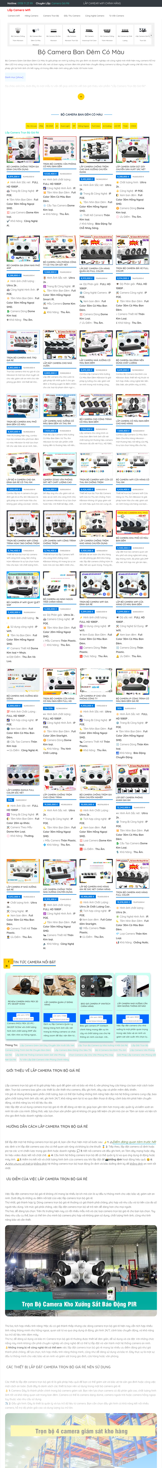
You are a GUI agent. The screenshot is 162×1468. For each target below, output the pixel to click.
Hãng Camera (31, 15)
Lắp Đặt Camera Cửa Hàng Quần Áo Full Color (95, 270)
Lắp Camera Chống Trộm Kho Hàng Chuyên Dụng (94, 542)
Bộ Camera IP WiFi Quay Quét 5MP (23, 604)
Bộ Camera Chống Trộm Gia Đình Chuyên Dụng (23, 168)
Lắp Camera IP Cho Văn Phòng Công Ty (93, 697)
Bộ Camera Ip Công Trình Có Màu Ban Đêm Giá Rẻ (132, 700)
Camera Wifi (14, 15)
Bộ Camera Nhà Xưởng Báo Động (22, 697)
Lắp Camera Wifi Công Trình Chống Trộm (59, 542)
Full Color (96, 126)
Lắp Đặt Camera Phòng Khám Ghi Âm (129, 799)
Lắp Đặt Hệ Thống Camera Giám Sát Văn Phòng (40, 1055)
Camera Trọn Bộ (51, 15)
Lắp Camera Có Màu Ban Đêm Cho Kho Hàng (132, 422)
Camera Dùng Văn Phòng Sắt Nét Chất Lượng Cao (57, 481)
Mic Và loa (31, 126)
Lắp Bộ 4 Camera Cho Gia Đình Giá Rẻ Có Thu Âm (21, 481)
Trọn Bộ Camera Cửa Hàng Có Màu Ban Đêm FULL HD (58, 700)
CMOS (133, 126)
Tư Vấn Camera (116, 15)
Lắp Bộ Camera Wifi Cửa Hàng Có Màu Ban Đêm (129, 603)
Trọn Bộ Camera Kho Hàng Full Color (131, 894)
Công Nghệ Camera (94, 15)
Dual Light (65, 126)
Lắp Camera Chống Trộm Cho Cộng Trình (57, 796)
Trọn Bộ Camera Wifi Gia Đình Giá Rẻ (94, 603)
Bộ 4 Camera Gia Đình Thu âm (110, 1050)
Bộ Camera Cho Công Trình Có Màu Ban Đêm (96, 421)
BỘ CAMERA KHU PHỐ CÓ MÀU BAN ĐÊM (132, 539)
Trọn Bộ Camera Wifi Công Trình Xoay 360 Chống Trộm (23, 542)
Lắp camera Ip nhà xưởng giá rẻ (21, 888)
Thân (125, 126)
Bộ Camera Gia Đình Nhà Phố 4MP (23, 267)
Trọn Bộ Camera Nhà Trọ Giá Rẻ (22, 359)
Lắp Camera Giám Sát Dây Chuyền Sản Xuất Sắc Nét (131, 168)
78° (74, 126)
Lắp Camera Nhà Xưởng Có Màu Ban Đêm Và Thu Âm (58, 422)
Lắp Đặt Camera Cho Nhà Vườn (57, 365)
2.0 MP (117, 126)
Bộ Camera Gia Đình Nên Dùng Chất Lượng (130, 362)
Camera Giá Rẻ (60, 3)
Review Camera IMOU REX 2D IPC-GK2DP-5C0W (24, 1004)
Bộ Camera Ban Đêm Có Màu (81, 114)
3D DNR (49, 126)
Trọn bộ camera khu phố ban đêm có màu (22, 423)
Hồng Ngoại (83, 126)
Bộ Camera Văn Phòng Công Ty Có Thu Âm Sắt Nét (59, 264)
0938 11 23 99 (25, 3)
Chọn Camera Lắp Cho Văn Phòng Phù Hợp (91, 1055)
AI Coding (107, 126)
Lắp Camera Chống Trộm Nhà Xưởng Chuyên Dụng (57, 891)
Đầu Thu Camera (72, 15)
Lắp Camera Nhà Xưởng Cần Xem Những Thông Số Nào (133, 1006)
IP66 (41, 126)
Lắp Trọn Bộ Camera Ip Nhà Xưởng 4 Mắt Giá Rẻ (103, 1045)
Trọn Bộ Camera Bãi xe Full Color (132, 270)
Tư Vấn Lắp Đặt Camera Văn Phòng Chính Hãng (44, 1059)
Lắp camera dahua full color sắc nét (20, 791)
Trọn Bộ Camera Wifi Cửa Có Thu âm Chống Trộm (96, 481)
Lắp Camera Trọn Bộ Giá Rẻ (22, 132)
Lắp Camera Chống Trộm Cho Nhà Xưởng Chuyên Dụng (94, 170)
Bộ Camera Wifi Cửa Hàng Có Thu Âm (132, 481)
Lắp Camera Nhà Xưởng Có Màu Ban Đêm (95, 362)
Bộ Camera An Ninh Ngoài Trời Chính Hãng (58, 601)
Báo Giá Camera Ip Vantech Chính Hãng (96, 1006)
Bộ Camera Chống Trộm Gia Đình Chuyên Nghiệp (96, 796)
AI (57, 126)
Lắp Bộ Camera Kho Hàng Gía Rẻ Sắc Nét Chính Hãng (95, 888)
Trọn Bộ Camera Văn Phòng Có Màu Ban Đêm (59, 165)
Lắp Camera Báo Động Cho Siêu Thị (73, 1050)
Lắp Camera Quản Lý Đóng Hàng (58, 1004)
